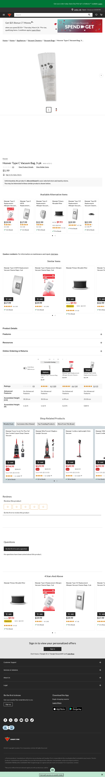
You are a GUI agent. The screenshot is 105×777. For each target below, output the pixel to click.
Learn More (56, 703)
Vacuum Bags (49, 40)
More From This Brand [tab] (66, 424)
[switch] (26, 368)
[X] (10, 720)
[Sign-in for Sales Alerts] (12, 175)
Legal (52, 685)
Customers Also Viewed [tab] (26, 424)
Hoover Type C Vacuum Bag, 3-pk (22, 163)
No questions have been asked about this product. (23, 554)
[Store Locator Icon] (72, 10)
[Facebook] (5, 720)
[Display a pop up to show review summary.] (90, 226)
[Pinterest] (26, 720)
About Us (52, 678)
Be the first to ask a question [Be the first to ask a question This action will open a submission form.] (16, 549)
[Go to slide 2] (56, 109)
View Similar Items (42, 167)
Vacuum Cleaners (35, 40)
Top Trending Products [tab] (46, 424)
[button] (89, 15)
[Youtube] (21, 720)
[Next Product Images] (101, 75)
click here (54, 254)
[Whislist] (96, 15)
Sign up (8, 704)
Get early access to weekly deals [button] (51, 775)
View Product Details (26, 167)
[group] (71, 305)
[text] (10, 226)
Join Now (70, 654)
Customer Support (52, 662)
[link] (9, 167)
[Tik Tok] (32, 720)
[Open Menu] (4, 15)
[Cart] (101, 15)
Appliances (21, 40)
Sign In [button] (52, 649)
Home (5, 40)
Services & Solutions (52, 670)
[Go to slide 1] (48, 109)
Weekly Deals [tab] (9, 424)
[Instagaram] (16, 720)
